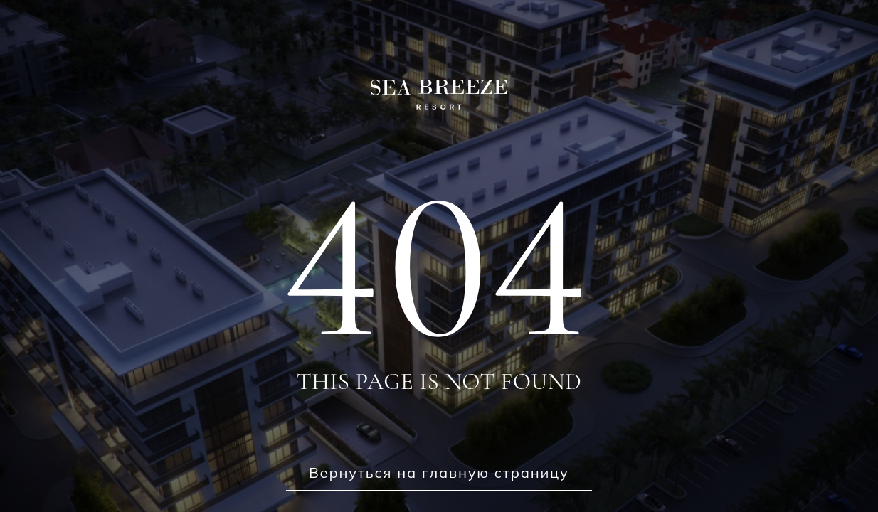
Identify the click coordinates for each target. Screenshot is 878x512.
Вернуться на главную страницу (439, 472)
